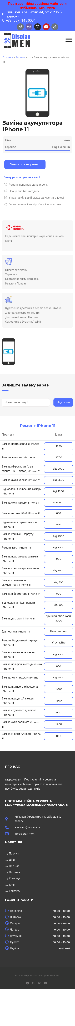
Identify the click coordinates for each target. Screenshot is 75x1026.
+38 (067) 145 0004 (27, 827)
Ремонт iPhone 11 (37, 425)
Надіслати (63, 402)
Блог (12, 884)
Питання (14, 872)
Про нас (14, 866)
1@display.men (24, 833)
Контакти (15, 891)
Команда (14, 878)
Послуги (14, 853)
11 (29, 57)
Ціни (12, 859)
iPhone (20, 57)
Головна (8, 57)
